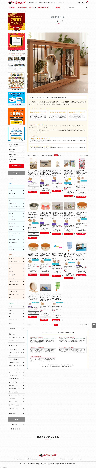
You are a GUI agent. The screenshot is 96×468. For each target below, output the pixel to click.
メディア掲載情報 (72, 459)
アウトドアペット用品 (14, 362)
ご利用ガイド (17, 459)
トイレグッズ (12, 197)
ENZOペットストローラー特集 (15, 352)
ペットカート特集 (13, 401)
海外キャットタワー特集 (14, 372)
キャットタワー (12, 265)
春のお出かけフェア (13, 341)
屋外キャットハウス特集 (14, 356)
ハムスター (11, 313)
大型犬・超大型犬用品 (14, 378)
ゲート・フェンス (13, 203)
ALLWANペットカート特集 (15, 337)
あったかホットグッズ (14, 408)
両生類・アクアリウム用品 (14, 320)
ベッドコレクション (13, 385)
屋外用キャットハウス (14, 291)
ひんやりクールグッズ (14, 405)
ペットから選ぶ (11, 7)
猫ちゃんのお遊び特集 (14, 392)
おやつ (10, 190)
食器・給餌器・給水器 (14, 239)
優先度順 (34, 155)
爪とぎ (10, 268)
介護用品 (11, 229)
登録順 (59, 155)
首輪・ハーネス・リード (14, 210)
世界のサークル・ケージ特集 (15, 365)
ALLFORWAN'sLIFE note (43, 7)
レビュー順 (39, 155)
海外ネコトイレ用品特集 (14, 375)
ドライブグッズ (12, 236)
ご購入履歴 (57, 7)
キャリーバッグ (12, 278)
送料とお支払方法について (49, 459)
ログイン (80, 459)
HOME (9, 11)
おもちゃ (11, 216)
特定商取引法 (38, 459)
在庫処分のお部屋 (13, 345)
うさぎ (10, 306)
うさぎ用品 (14, 11)
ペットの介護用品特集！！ (15, 359)
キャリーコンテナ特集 (14, 369)
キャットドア (12, 288)
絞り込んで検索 (16, 166)
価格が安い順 (44, 155)
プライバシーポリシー (62, 459)
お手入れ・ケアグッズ (14, 226)
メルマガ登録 (25, 459)
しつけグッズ (12, 223)
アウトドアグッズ (13, 242)
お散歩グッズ (12, 219)
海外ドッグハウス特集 (14, 349)
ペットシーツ (12, 193)
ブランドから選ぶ (22, 7)
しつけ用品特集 (12, 398)
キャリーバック (12, 249)
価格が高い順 (50, 155)
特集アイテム (32, 7)
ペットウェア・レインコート (15, 233)
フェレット (11, 310)
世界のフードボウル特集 (14, 395)
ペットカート (12, 246)
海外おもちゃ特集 (13, 382)
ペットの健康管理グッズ (14, 388)
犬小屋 (10, 200)
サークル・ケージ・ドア (14, 206)
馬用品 (10, 323)
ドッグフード (12, 187)
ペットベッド (12, 213)
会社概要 (31, 459)
